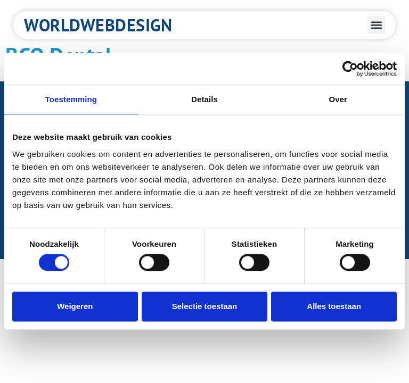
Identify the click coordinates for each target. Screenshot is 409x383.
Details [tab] (204, 99)
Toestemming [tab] (71, 99)
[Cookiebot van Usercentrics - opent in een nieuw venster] (350, 69)
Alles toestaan (334, 306)
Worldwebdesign (98, 25)
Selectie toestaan (205, 306)
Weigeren (75, 306)
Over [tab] (338, 99)
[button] (376, 25)
